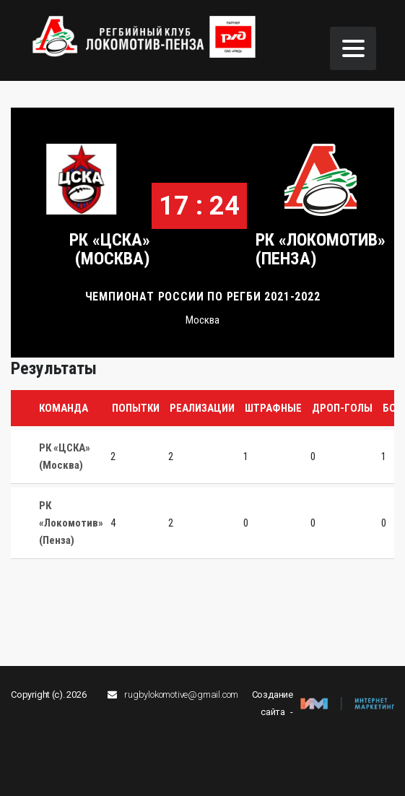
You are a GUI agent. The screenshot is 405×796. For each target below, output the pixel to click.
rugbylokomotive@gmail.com (181, 694)
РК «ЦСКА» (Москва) (109, 249)
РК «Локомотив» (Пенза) (321, 249)
